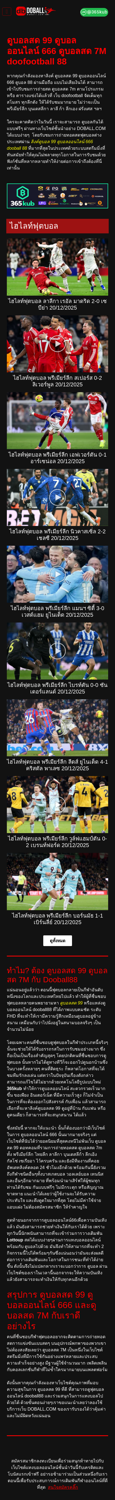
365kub (14, 1088)
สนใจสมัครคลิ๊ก (63, 1487)
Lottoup (15, 1240)
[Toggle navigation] (6, 11)
